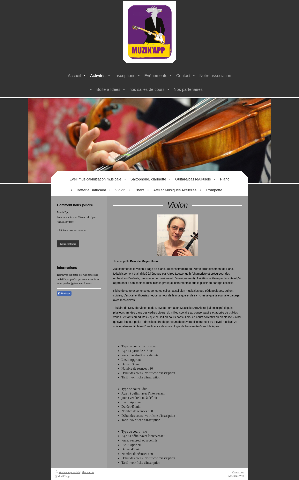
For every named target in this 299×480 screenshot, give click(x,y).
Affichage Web (236, 475)
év (72, 283)
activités (61, 279)
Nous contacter (68, 243)
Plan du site (88, 472)
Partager (64, 293)
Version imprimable (67, 472)
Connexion (238, 472)
